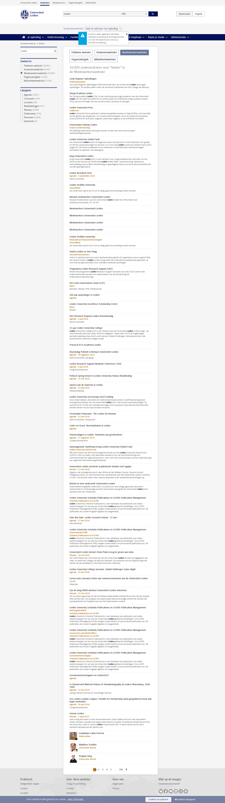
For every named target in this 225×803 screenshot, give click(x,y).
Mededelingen (38, 106)
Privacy (115, 788)
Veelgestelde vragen (29, 783)
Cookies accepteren (158, 799)
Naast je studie (156, 37)
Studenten (44, 2)
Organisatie (117, 783)
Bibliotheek (91, 2)
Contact (24, 788)
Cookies (70, 788)
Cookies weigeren (186, 799)
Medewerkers (59, 2)
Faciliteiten (76, 37)
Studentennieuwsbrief (169, 783)
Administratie (178, 37)
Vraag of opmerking (75, 783)
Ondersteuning (55, 37)
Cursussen (38, 98)
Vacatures (38, 121)
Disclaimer (71, 793)
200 (121, 769)
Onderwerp (38, 113)
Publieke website (38, 65)
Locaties (38, 102)
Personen (38, 117)
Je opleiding (34, 37)
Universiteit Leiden (28, 2)
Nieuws (38, 110)
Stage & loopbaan (131, 37)
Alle (124, 13)
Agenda (38, 95)
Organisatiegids (75, 2)
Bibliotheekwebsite (38, 80)
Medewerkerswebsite (38, 73)
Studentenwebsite (27, 43)
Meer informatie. (76, 799)
